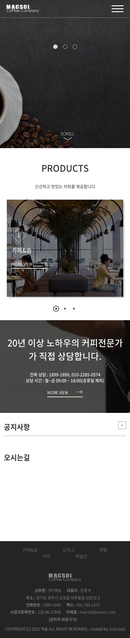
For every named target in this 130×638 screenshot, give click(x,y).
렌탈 (103, 549)
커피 (46, 556)
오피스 (68, 549)
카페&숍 (30, 549)
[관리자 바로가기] (63, 619)
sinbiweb (117, 628)
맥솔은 (81, 556)
